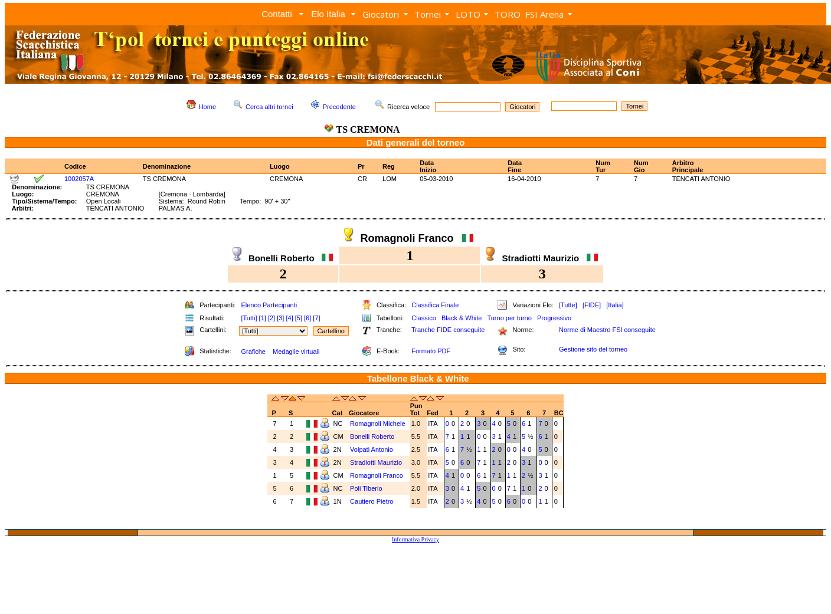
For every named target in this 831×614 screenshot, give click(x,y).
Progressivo (554, 317)
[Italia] (614, 304)
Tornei (427, 14)
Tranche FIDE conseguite (448, 329)
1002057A (79, 178)
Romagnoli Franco (377, 475)
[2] (271, 317)
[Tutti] (249, 317)
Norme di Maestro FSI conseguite (607, 329)
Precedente (339, 106)
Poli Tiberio (367, 488)
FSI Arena (544, 14)
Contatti (276, 14)
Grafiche (253, 351)
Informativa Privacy (415, 539)
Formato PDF (430, 350)
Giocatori (380, 14)
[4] (289, 317)
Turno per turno (509, 317)
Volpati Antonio (372, 449)
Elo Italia (328, 14)
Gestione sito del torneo (593, 349)
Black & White (461, 317)
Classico (423, 317)
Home (207, 106)
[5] (298, 317)
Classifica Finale (435, 304)
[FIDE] (592, 304)
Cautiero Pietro (372, 501)
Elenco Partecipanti (269, 304)
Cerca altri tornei (269, 106)
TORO (508, 14)
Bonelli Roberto (373, 436)
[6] (307, 317)
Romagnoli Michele (378, 423)
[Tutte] (568, 304)
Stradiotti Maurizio (377, 462)
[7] (316, 317)
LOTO (468, 14)
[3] (280, 317)
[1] (262, 317)
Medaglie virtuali (296, 351)
